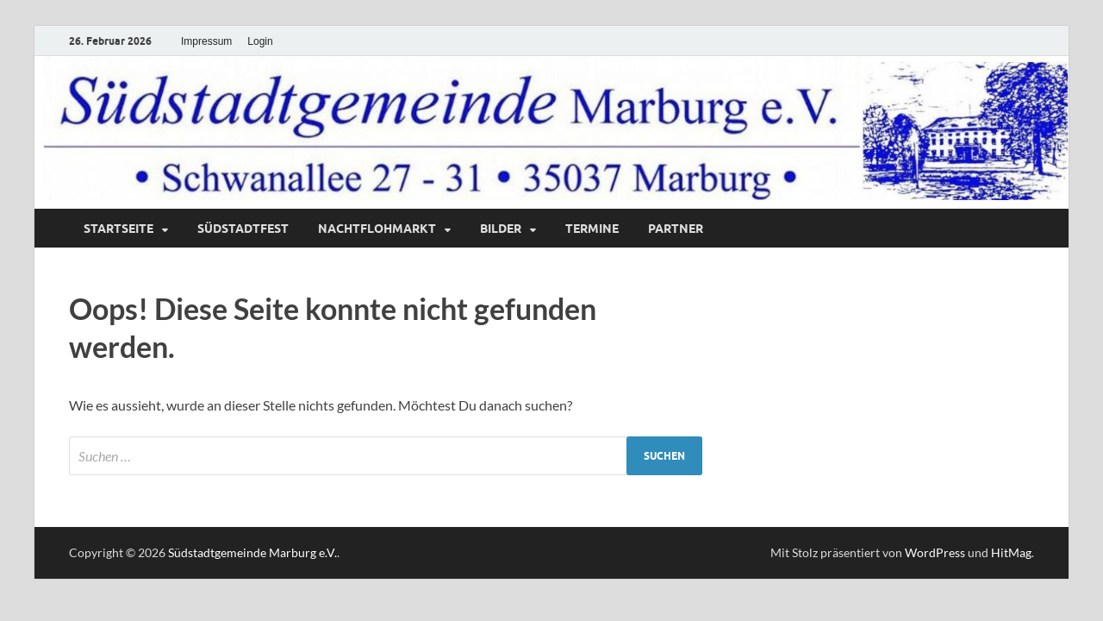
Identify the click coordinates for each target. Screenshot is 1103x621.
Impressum (206, 41)
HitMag (1011, 552)
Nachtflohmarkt (377, 228)
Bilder (500, 228)
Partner (675, 228)
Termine (592, 228)
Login (259, 41)
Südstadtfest (243, 228)
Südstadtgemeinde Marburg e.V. (252, 552)
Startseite (118, 228)
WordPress (935, 552)
